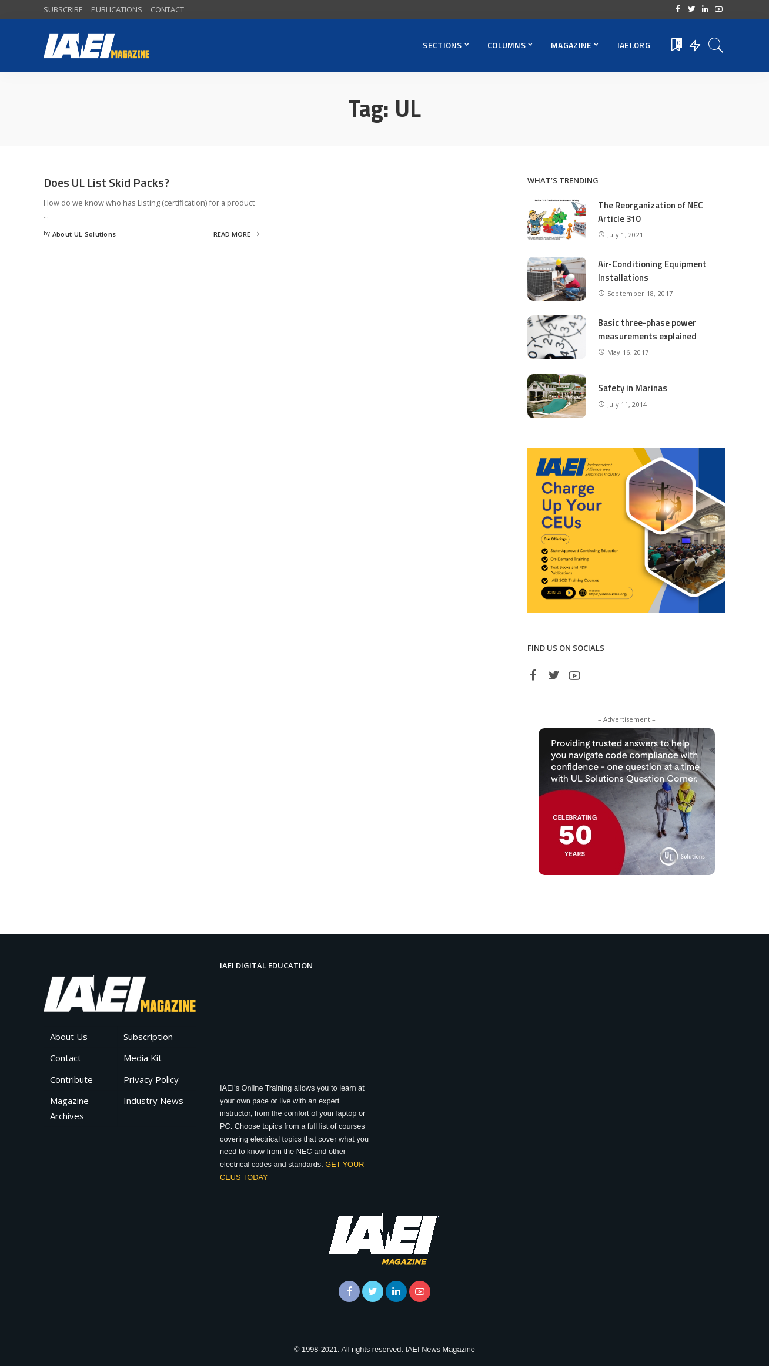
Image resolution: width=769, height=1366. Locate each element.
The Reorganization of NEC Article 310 (650, 212)
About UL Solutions (84, 234)
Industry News (153, 1100)
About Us (69, 1036)
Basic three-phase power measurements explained (647, 329)
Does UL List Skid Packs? (106, 182)
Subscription (148, 1036)
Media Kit (142, 1058)
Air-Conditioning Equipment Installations (652, 270)
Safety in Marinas (632, 388)
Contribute (71, 1079)
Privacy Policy (151, 1079)
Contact (65, 1058)
